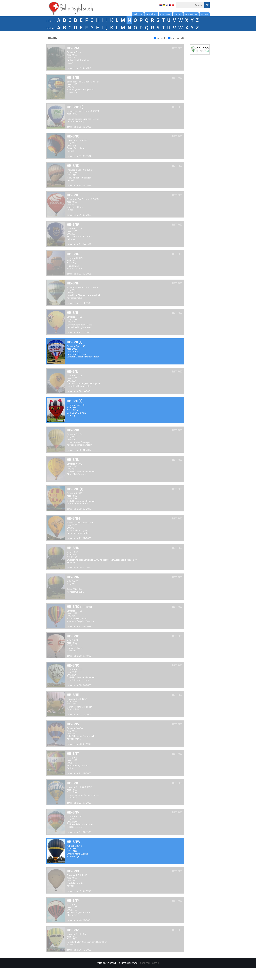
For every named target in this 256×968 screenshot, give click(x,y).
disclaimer (145, 963)
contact (204, 14)
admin (155, 963)
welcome (138, 14)
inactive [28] (177, 38)
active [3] (162, 38)
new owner (165, 14)
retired (178, 14)
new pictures (191, 14)
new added (151, 14)
